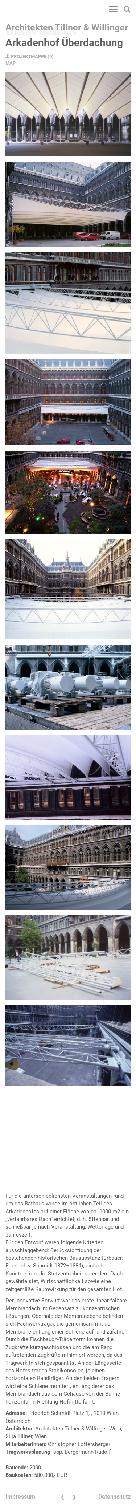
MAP (10, 63)
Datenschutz (114, 1496)
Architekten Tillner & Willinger (66, 27)
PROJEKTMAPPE (25, 56)
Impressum (20, 1496)
